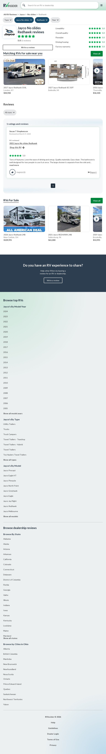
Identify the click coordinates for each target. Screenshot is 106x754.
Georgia (6, 590)
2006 (5, 403)
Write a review (28, 47)
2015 (5, 357)
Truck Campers (9, 434)
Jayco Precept (9, 470)
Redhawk (41, 20)
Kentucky (7, 620)
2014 (5, 362)
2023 (5, 316)
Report (93, 172)
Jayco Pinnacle (9, 480)
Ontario (6, 679)
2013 (5, 367)
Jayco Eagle (8, 496)
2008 (5, 393)
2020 (5, 332)
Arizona (6, 549)
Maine (6, 631)
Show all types (9, 460)
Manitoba (7, 659)
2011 (5, 378)
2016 (5, 352)
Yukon (6, 704)
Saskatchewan (9, 694)
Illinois (6, 600)
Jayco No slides (22, 20)
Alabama (7, 539)
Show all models (10, 516)
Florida (6, 585)
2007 (5, 398)
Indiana (6, 605)
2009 (5, 388)
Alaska (6, 544)
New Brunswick (10, 664)
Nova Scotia (8, 674)
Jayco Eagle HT (9, 475)
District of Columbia (11, 580)
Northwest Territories (12, 699)
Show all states (10, 638)
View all (96, 53)
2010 (5, 383)
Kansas (6, 615)
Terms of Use (53, 739)
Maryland (7, 636)
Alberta (6, 649)
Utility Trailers (9, 424)
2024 (5, 311)
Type (6, 20)
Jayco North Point (11, 486)
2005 (5, 408)
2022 (5, 321)
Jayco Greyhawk (10, 491)
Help (53, 722)
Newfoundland (9, 669)
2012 (5, 372)
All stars (8, 112)
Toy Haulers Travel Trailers (14, 455)
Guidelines (53, 728)
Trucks (6, 429)
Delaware (7, 574)
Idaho (5, 595)
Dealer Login (53, 734)
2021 (5, 326)
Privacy (53, 745)
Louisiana (7, 625)
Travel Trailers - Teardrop (14, 439)
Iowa (5, 610)
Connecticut (8, 569)
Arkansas (7, 554)
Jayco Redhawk (10, 506)
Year (54, 20)
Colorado (7, 564)
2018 (5, 342)
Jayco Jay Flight (10, 501)
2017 (5, 347)
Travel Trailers (9, 449)
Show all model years (12, 413)
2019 (5, 337)
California (7, 559)
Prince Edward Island (12, 684)
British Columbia (10, 654)
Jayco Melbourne (10, 511)
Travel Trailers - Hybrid (13, 444)
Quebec (6, 689)
